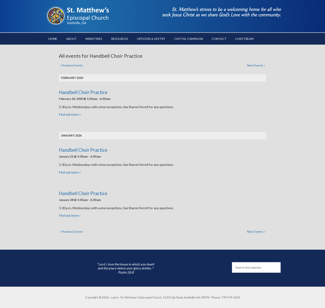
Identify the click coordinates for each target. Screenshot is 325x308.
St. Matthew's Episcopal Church (79, 14)
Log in (114, 297)
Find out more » (70, 114)
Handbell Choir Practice (83, 92)
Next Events (256, 65)
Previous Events (71, 65)
